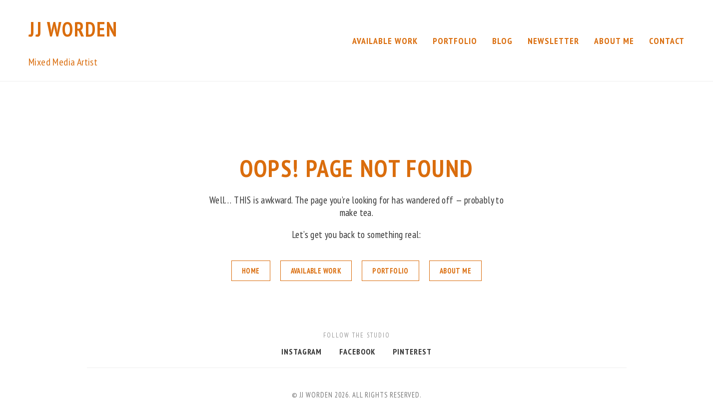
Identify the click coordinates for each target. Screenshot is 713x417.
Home (251, 271)
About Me (614, 40)
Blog (502, 40)
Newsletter (553, 40)
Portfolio (455, 40)
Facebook (357, 351)
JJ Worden (73, 29)
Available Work (385, 40)
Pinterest (412, 351)
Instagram (301, 351)
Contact (667, 40)
